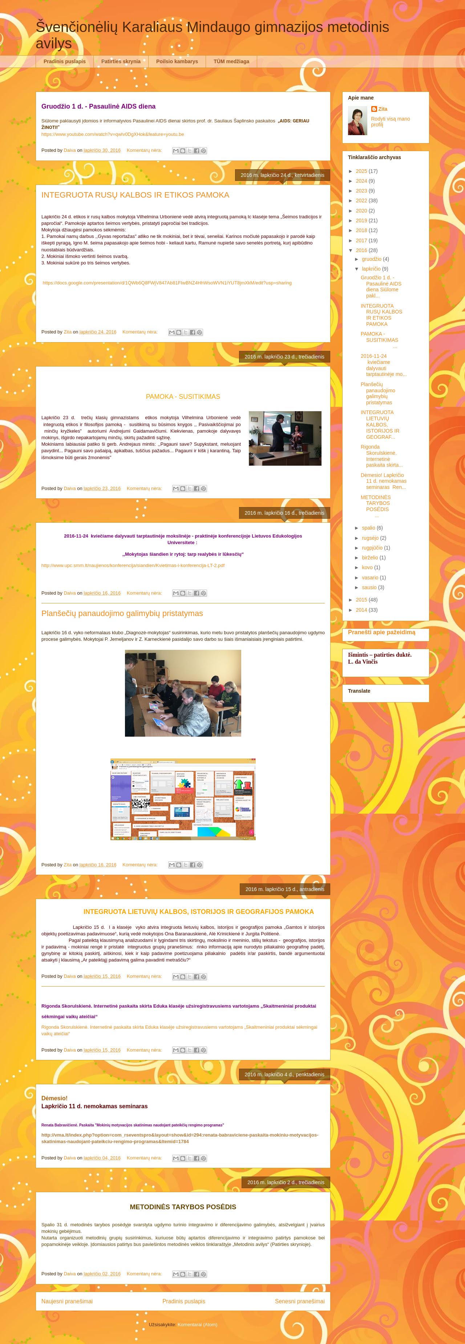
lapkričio (372, 269)
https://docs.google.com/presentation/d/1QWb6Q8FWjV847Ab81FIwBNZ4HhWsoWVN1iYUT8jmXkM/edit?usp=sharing (167, 283)
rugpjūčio (373, 548)
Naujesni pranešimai (67, 1301)
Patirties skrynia (121, 61)
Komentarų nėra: (145, 150)
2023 (362, 191)
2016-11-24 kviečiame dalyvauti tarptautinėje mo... (384, 365)
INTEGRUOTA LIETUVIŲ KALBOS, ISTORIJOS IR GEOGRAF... (380, 424)
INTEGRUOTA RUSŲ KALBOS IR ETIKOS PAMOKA (135, 194)
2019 (362, 220)
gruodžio (372, 259)
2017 (362, 240)
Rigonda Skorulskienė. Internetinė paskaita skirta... (382, 456)
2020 (362, 211)
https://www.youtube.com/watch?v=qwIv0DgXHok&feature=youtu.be (112, 134)
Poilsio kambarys (177, 61)
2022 (362, 200)
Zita (383, 109)
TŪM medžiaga (231, 61)
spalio (369, 528)
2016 (362, 250)
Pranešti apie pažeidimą (381, 632)
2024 (362, 181)
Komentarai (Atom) (197, 1324)
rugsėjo (371, 538)
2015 (362, 600)
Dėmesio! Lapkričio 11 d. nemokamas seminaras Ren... (384, 481)
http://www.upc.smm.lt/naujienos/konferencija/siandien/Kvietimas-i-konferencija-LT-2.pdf (133, 565)
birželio (370, 557)
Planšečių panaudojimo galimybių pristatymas (122, 613)
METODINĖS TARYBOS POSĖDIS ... (383, 506)
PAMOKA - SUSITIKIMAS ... (384, 340)
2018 (362, 230)
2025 (362, 171)
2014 (362, 610)
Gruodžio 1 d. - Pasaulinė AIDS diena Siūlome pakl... (381, 287)
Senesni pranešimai (300, 1301)
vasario (371, 577)
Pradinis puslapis (65, 61)
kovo (368, 567)
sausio (370, 587)
